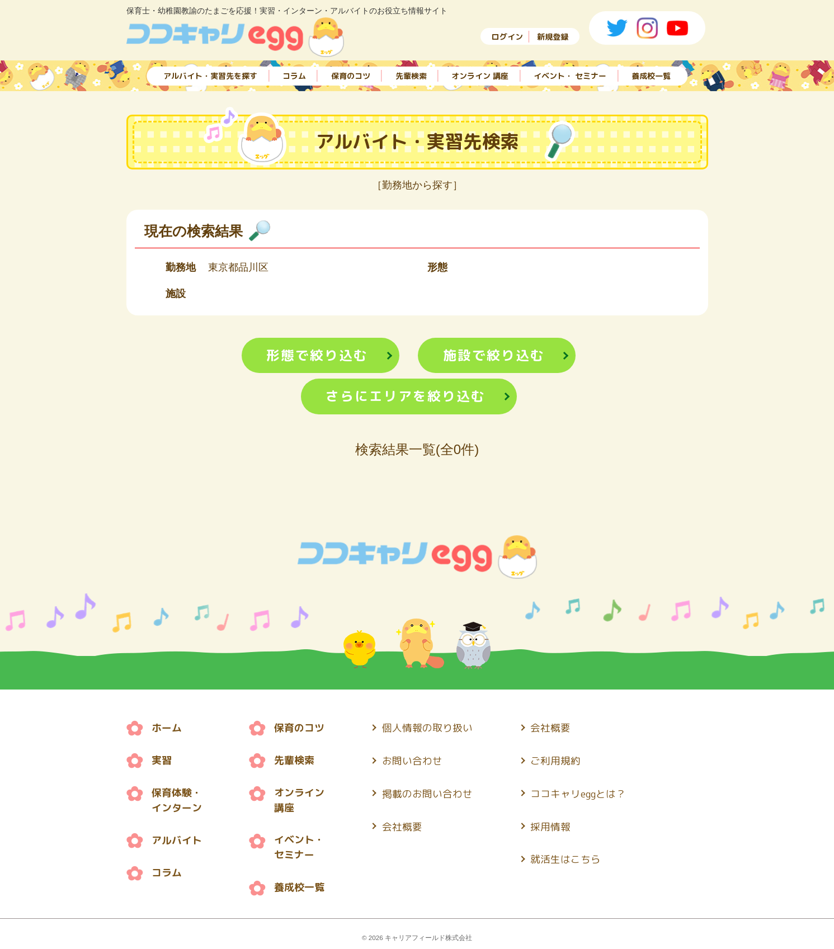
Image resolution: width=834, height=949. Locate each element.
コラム (294, 74)
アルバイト (177, 839)
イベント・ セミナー (570, 74)
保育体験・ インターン (177, 799)
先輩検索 (411, 74)
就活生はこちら (566, 856)
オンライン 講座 (479, 74)
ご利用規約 (556, 760)
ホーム (167, 728)
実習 (162, 760)
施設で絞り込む (494, 355)
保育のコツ (350, 74)
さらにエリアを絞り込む (406, 397)
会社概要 (402, 824)
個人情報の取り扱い (427, 728)
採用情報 (551, 824)
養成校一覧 (651, 74)
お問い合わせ (412, 760)
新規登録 (552, 36)
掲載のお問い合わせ (427, 792)
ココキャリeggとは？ (579, 792)
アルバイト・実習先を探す (210, 74)
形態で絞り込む (316, 355)
